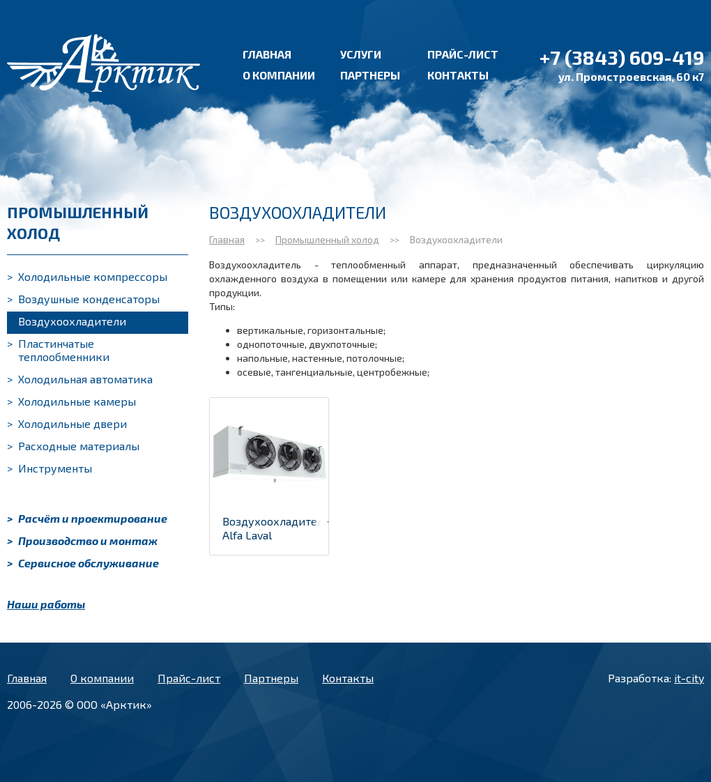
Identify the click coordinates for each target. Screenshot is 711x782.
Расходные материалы (73, 445)
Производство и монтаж (82, 540)
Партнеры (370, 75)
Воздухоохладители (66, 321)
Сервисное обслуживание (83, 562)
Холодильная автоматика (80, 378)
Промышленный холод (327, 239)
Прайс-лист (462, 54)
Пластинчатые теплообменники (58, 350)
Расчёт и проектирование (87, 518)
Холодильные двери (67, 423)
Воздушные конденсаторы (83, 298)
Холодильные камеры (71, 401)
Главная (267, 54)
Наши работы (46, 604)
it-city (689, 677)
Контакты (458, 75)
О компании (279, 75)
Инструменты (49, 468)
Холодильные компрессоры (87, 276)
